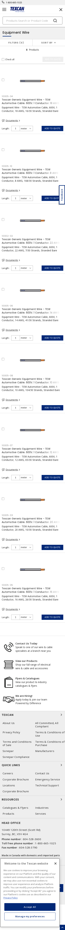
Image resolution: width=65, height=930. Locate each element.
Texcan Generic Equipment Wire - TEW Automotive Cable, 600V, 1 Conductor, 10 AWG (30, 380)
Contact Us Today (26, 643)
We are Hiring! (23, 696)
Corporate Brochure (16, 779)
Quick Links (32, 765)
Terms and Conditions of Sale (17, 743)
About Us (9, 723)
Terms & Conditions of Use (49, 734)
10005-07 (7, 445)
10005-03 (7, 515)
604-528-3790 (28, 847)
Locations (9, 785)
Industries (42, 807)
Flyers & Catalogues (27, 678)
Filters (16, 42)
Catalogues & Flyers (15, 807)
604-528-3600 (32, 839)
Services (40, 813)
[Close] (55, 863)
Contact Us (42, 773)
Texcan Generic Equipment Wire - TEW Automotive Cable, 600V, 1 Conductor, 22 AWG (31, 241)
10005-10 (7, 166)
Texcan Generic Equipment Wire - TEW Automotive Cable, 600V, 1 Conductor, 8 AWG (30, 171)
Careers (8, 773)
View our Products (26, 661)
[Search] (32, 20)
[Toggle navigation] (4, 9)
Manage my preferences (30, 916)
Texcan (32, 715)
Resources (32, 799)
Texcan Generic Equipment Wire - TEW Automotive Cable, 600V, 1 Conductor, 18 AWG (30, 101)
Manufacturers (44, 751)
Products (8, 813)
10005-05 (7, 585)
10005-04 (7, 96)
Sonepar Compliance (16, 757)
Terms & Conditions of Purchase (49, 743)
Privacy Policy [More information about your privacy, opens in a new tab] (10, 897)
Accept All (30, 907)
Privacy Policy (11, 732)
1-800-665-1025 (14, 2)
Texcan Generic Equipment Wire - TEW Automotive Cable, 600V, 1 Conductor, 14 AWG (30, 310)
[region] (30, 892)
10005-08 (7, 375)
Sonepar (8, 751)
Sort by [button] (47, 42)
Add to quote (52, 128)
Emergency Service (47, 779)
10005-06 (7, 305)
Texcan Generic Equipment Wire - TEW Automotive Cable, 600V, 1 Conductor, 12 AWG (30, 450)
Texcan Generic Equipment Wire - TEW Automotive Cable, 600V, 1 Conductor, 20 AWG (31, 520)
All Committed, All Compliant (46, 724)
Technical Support (47, 785)
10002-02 (7, 235)
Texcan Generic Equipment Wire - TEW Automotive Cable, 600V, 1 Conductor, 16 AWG (30, 590)
